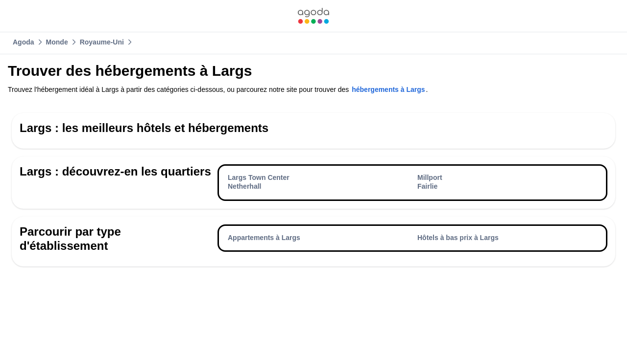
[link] (313, 16)
